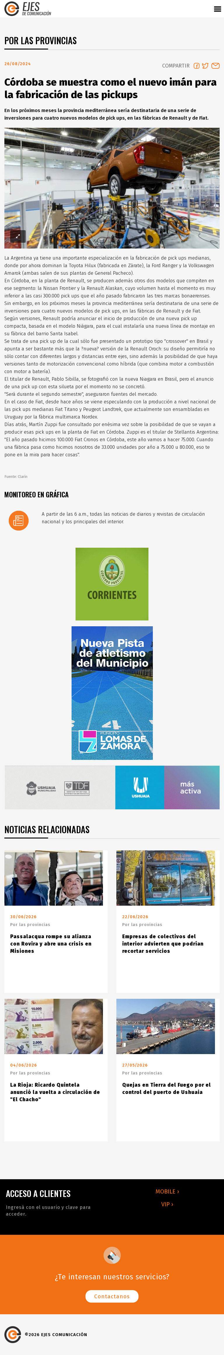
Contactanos (112, 1296)
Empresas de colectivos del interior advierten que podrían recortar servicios (163, 944)
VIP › (167, 1204)
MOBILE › (167, 1191)
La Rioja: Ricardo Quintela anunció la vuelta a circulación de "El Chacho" (55, 1092)
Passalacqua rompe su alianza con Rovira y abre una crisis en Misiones (51, 944)
